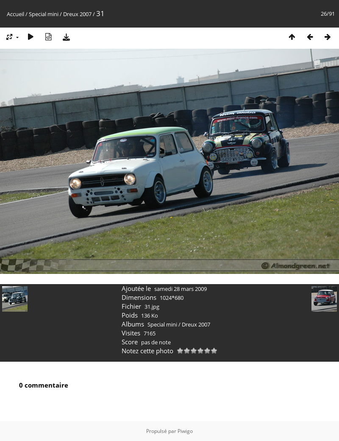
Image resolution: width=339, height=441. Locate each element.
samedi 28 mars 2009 (180, 289)
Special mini (43, 14)
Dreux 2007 (77, 14)
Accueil (15, 14)
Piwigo (185, 431)
